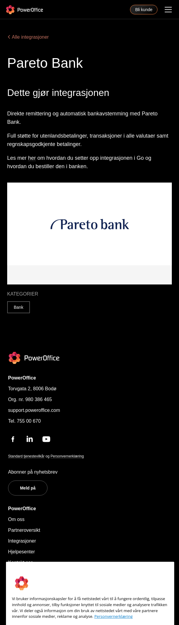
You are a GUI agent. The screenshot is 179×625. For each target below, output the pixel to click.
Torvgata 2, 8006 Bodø (32, 388)
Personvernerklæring (67, 456)
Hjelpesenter (21, 551)
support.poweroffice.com (34, 410)
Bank (18, 307)
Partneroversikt (24, 530)
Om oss (16, 519)
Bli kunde (143, 9)
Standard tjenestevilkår (26, 456)
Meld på (28, 488)
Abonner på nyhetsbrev (32, 472)
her (32, 158)
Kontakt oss (20, 562)
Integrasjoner (22, 540)
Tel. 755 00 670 (24, 421)
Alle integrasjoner (28, 37)
